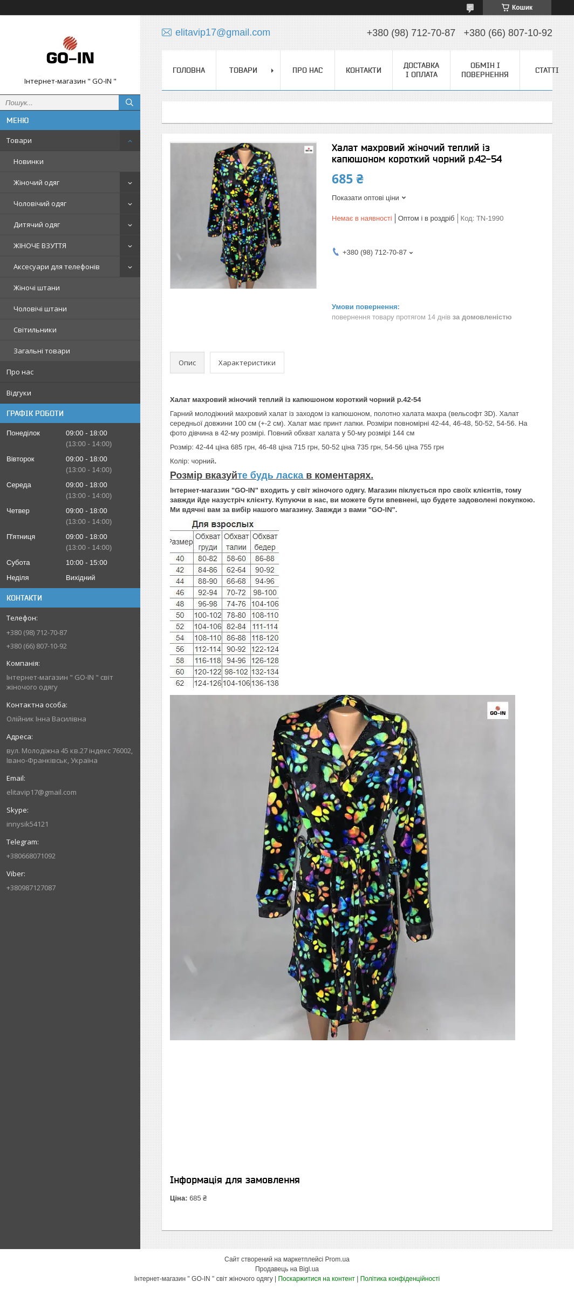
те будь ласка (271, 475)
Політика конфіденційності (400, 1279)
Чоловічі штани (40, 308)
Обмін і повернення (485, 70)
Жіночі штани (36, 287)
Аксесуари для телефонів (56, 266)
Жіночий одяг (36, 182)
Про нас (19, 372)
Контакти (363, 70)
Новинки (28, 161)
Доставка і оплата (421, 70)
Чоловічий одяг (39, 203)
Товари (19, 140)
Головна (189, 70)
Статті (547, 70)
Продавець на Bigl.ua (287, 1269)
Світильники (35, 330)
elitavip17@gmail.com (41, 792)
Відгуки (18, 393)
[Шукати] (129, 102)
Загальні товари (41, 351)
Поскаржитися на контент (316, 1279)
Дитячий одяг (36, 224)
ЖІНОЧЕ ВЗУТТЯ (39, 245)
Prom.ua (337, 1259)
